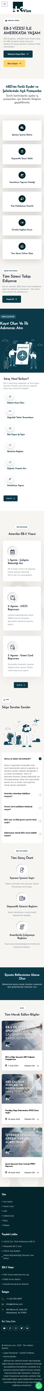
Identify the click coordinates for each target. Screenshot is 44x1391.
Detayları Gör (32, 1066)
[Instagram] (15, 1328)
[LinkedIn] (27, 1328)
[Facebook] (10, 1328)
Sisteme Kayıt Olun (18, 54)
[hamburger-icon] (5, 4)
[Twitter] (21, 1328)
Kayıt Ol (11, 299)
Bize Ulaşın (14, 63)
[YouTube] (4, 1328)
